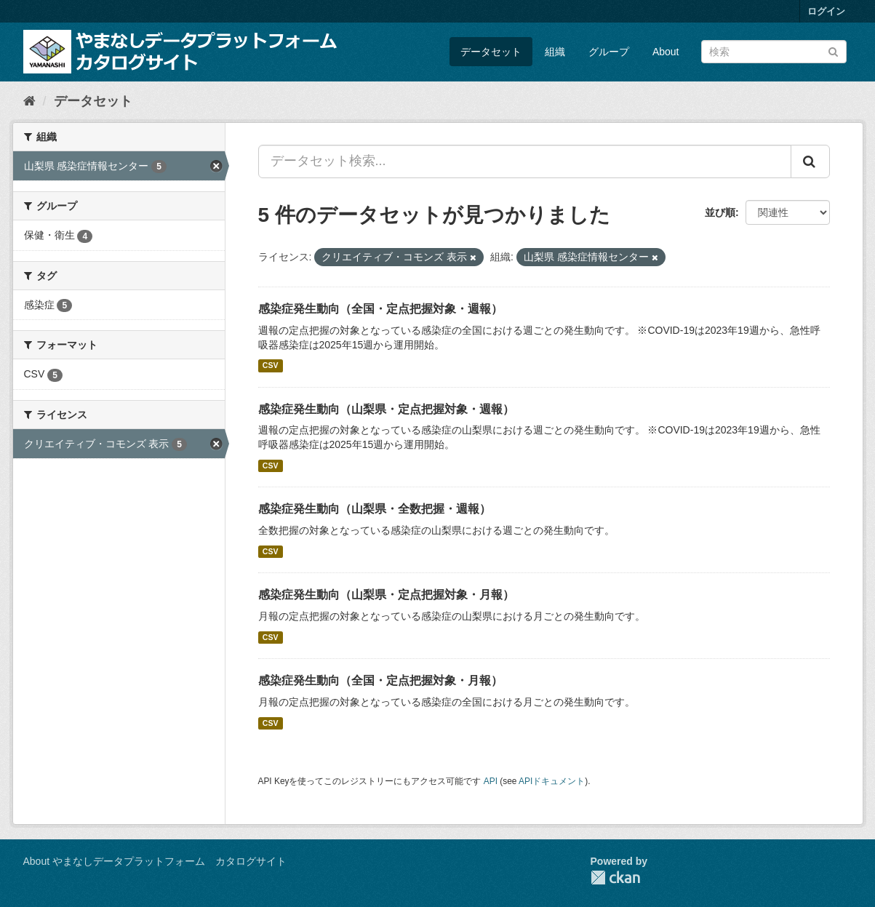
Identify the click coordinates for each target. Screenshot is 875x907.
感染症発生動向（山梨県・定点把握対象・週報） (386, 409)
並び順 (720, 212)
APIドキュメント (552, 781)
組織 (555, 51)
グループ (608, 51)
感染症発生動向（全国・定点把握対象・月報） (380, 680)
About (665, 51)
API (491, 781)
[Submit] (833, 50)
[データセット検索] (774, 51)
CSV (271, 365)
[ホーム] (29, 101)
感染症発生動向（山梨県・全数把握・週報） (374, 509)
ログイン (826, 11)
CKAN (615, 877)
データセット (491, 51)
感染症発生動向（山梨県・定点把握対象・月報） (386, 594)
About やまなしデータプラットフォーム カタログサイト (155, 861)
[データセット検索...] (524, 161)
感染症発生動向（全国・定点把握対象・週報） (380, 309)
